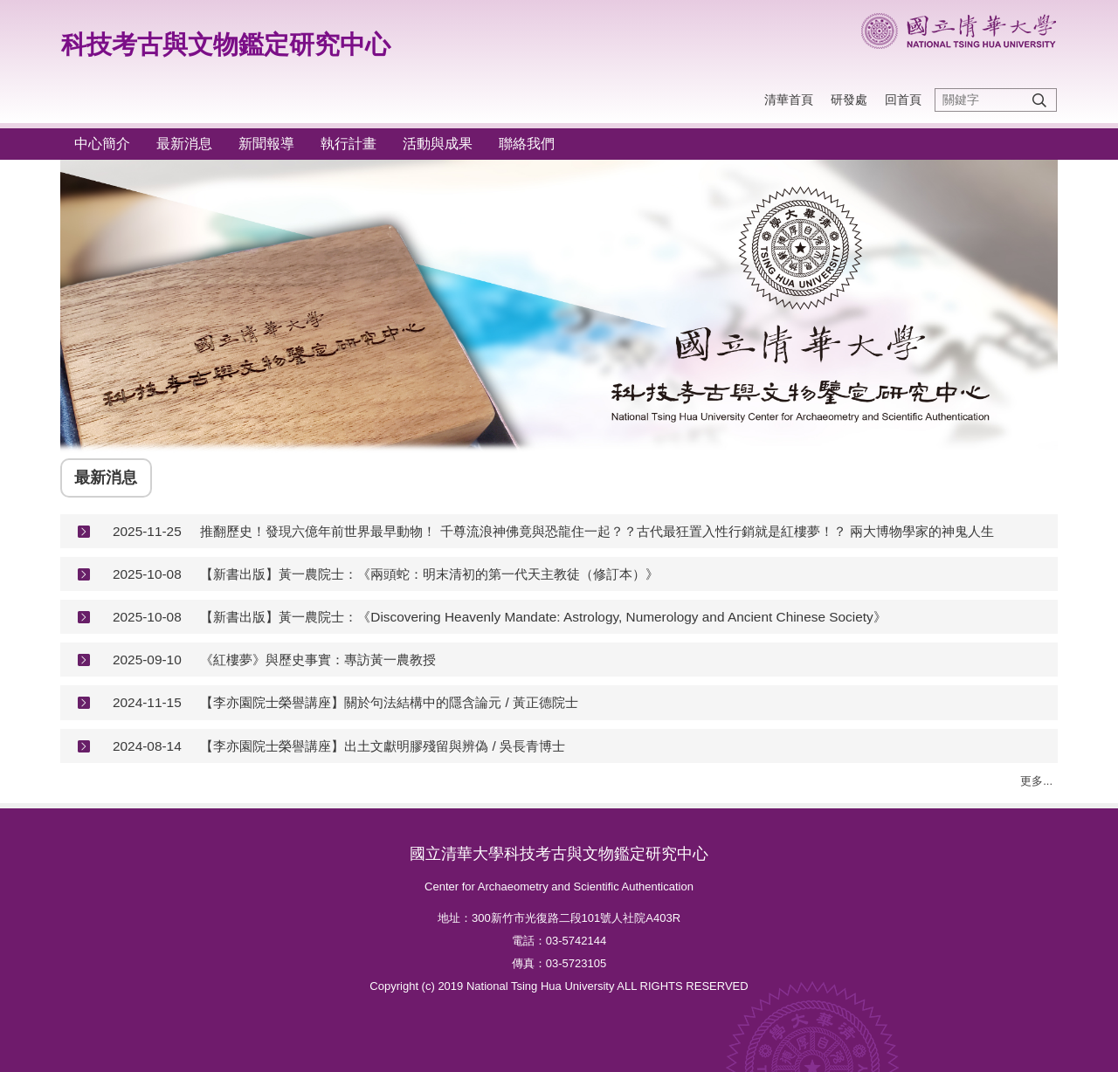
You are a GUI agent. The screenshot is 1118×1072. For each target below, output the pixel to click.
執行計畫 (348, 143)
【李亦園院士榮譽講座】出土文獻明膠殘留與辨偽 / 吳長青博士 (382, 746)
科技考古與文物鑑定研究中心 (225, 44)
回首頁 (903, 100)
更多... (1036, 780)
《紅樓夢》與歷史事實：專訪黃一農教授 (318, 659)
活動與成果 (438, 143)
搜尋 (1039, 100)
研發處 (849, 100)
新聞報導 (266, 143)
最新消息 (184, 143)
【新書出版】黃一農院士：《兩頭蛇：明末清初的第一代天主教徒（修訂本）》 (429, 574)
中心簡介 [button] (102, 143)
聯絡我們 (527, 143)
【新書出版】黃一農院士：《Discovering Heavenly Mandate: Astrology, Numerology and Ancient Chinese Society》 (543, 616)
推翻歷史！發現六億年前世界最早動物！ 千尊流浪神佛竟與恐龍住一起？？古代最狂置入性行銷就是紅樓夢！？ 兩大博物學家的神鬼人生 (597, 531)
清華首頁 (788, 100)
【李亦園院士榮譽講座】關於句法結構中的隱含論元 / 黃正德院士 (389, 702)
